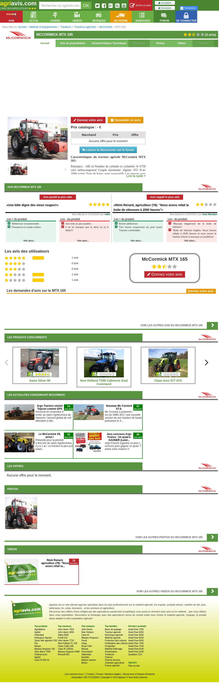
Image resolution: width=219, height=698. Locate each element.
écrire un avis (140, 5)
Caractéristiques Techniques (109, 43)
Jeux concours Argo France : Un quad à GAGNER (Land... (119, 437)
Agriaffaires (39, 629)
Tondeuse (109, 654)
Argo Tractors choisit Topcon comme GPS (50, 407)
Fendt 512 (63, 638)
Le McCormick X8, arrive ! (50, 436)
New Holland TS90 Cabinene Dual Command (104, 382)
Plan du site (133, 666)
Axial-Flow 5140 (136, 651)
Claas (84, 643)
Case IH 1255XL (66, 649)
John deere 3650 (66, 632)
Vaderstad (86, 654)
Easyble (85, 657)
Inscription (164, 2)
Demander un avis (126, 120)
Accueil (45, 43)
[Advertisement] (111, 81)
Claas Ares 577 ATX (168, 380)
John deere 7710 (66, 640)
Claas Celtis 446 (66, 646)
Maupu (37, 646)
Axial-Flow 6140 (136, 649)
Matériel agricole (112, 638)
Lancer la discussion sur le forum (108, 150)
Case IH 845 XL (42, 660)
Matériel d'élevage (113, 649)
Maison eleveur (88, 660)
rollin (107, 214)
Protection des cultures (116, 640)
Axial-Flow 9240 (136, 638)
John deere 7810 (66, 629)
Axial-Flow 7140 (136, 646)
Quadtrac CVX (135, 654)
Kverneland (86, 651)
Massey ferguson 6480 (69, 651)
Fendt (84, 640)
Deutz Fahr (86, 646)
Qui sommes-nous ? (74, 674)
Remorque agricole (114, 635)
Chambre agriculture (114, 663)
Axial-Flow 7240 (136, 643)
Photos (160, 43)
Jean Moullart (209, 214)
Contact (90, 674)
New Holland (87, 632)
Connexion (164, 8)
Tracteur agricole (113, 632)
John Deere (87, 629)
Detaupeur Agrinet (43, 638)
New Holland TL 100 (67, 643)
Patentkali (39, 635)
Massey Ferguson (89, 638)
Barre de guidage (113, 629)
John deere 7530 (42, 651)
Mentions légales (113, 674)
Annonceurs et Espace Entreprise (139, 674)
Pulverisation (111, 651)
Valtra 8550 (63, 635)
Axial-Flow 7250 (136, 629)
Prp (36, 643)
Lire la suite (136, 176)
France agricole (112, 665)
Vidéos (182, 43)
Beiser (84, 663)
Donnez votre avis (88, 120)
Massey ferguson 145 (44, 649)
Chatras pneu (40, 654)
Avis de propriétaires (73, 43)
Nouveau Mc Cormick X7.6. (119, 407)
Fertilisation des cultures (116, 643)
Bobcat (84, 649)
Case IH (85, 635)
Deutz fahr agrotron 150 (45, 640)
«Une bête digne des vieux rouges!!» (32, 205)
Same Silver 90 (39, 380)
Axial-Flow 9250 (136, 635)
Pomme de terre (112, 660)
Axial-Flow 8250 (136, 632)
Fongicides (110, 646)
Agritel (37, 632)
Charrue (108, 657)
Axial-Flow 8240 (136, 640)
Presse (99, 674)
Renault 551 (64, 654)
